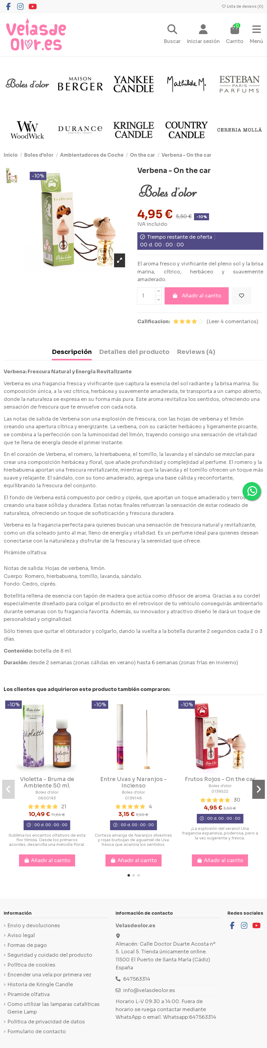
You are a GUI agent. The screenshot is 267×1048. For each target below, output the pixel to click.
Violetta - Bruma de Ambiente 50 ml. (47, 782)
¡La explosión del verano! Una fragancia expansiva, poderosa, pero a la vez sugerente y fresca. (220, 833)
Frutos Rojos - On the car (220, 779)
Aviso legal (21, 935)
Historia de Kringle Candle (40, 984)
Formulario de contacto (36, 1031)
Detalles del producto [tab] (134, 352)
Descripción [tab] (72, 352)
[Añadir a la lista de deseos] (241, 295)
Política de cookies (31, 965)
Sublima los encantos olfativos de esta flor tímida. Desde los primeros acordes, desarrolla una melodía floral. (47, 840)
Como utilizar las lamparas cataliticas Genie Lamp (53, 1008)
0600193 (47, 798)
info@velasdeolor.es (149, 990)
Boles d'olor (47, 792)
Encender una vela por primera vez (49, 974)
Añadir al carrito (196, 295)
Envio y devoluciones (33, 925)
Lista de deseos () (242, 6)
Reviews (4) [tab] (196, 352)
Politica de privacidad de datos (46, 1022)
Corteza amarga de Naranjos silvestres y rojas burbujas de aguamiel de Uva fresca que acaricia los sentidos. (133, 840)
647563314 (136, 979)
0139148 (133, 798)
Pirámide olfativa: (25, 552)
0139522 (220, 791)
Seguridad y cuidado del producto (49, 955)
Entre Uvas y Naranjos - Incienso (133, 782)
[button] (129, 875)
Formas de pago (27, 945)
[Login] (203, 34)
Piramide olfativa (28, 994)
